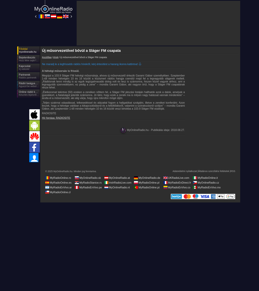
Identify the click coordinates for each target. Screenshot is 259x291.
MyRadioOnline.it (205, 177)
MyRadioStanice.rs (88, 182)
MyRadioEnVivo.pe (88, 187)
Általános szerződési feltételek (213, 171)
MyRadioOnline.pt (147, 187)
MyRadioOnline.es (58, 182)
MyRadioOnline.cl (58, 192)
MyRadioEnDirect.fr (177, 182)
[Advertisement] (214, 111)
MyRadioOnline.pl (146, 182)
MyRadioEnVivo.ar (58, 187)
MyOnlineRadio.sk (88, 177)
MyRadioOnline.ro (58, 177)
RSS (232, 171)
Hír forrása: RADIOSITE (56, 118)
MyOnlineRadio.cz (206, 182)
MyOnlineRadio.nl (117, 187)
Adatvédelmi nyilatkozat (185, 171)
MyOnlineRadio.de (147, 177)
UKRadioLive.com (176, 177)
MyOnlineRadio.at (117, 177)
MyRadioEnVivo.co (177, 187)
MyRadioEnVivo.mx (207, 187)
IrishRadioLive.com (117, 182)
